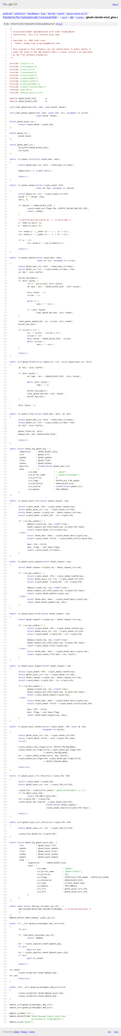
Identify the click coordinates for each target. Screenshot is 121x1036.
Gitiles (16, 1031)
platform (19, 13)
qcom (61, 13)
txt (109, 1031)
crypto (80, 17)
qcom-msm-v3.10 (77, 13)
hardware (33, 13)
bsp (43, 13)
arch (64, 17)
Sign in (115, 4)
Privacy (24, 1031)
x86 (72, 17)
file (59, 24)
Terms (32, 1031)
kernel (51, 13)
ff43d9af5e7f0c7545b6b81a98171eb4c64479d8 (30, 17)
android (7, 13)
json (116, 1031)
